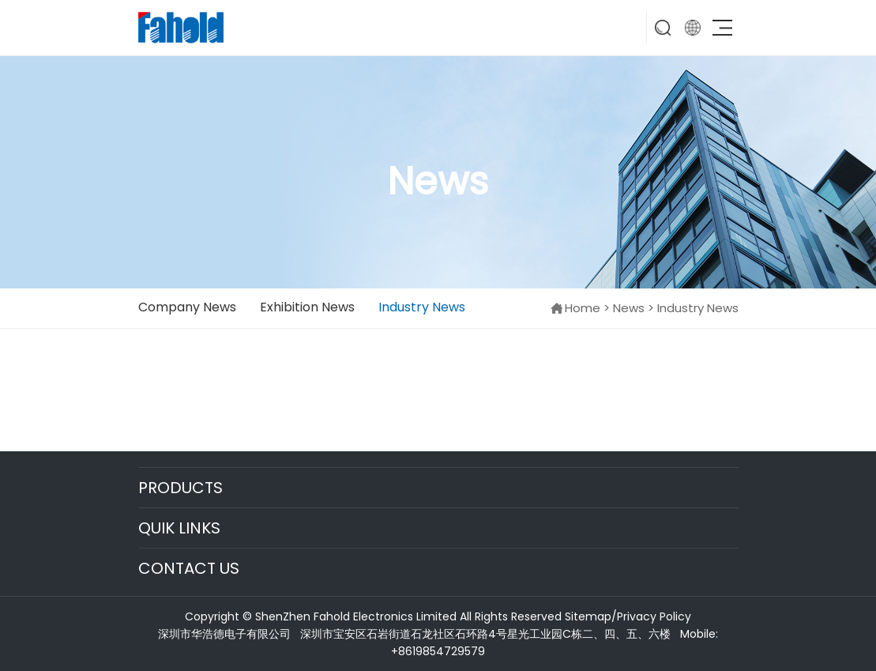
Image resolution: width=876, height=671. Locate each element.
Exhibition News (307, 307)
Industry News (421, 307)
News (629, 308)
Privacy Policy (654, 616)
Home (582, 308)
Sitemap (588, 616)
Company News (187, 307)
